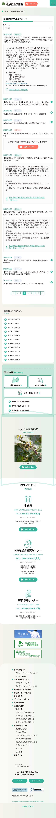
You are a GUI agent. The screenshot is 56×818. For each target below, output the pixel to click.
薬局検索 (19, 711)
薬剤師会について (20, 728)
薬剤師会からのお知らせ (18, 11)
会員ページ (18, 757)
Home (6, 11)
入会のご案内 (21, 734)
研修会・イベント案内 (22, 695)
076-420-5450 (28, 516)
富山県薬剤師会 (13, 4)
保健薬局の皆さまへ (21, 682)
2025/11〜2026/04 (14, 322)
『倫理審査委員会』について (27, 738)
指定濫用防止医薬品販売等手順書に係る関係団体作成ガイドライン (25, 249)
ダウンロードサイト (23, 685)
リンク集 (19, 754)
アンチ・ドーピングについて (27, 675)
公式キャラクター (22, 747)
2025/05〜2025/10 (14, 326)
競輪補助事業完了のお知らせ (21, 804)
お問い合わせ (30, 532)
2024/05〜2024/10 (14, 334)
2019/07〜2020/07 (14, 354)
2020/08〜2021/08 (14, 350)
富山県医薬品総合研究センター (27, 744)
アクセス (20, 789)
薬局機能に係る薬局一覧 (20, 413)
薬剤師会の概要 (21, 731)
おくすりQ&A (21, 679)
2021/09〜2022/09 (14, 346)
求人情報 (19, 751)
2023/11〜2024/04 (14, 338)
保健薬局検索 (19, 708)
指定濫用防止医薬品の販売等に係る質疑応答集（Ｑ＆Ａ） (25, 201)
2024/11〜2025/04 (14, 330)
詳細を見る (29, 469)
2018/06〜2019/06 (14, 358)
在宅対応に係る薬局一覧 (20, 408)
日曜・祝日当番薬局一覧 (25, 715)
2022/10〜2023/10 (14, 342)
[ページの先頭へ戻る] (28, 815)
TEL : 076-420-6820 (28, 561)
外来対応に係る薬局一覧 (20, 404)
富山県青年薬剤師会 (23, 741)
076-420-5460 (28, 611)
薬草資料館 (18, 698)
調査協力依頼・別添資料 (17, 90)
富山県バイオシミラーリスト (27, 688)
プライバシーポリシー (22, 702)
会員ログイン (33, 4)
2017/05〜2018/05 (14, 362)
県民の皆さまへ (20, 672)
